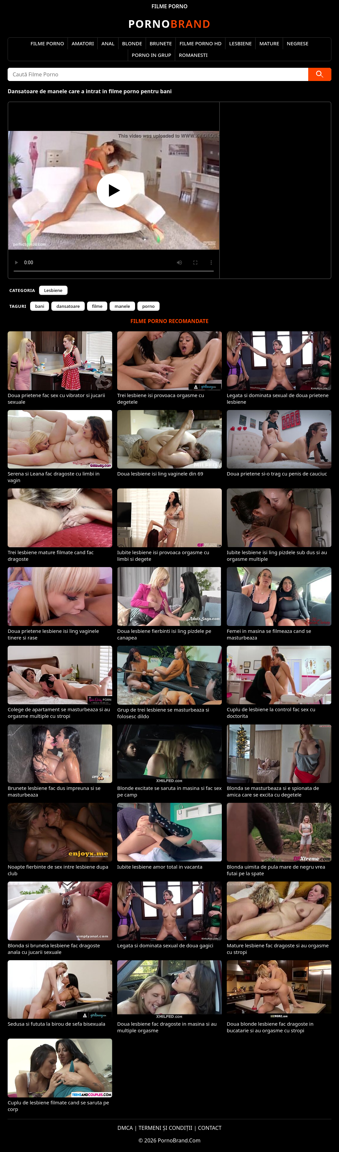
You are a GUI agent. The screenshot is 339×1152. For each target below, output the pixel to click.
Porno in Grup (151, 55)
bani (39, 306)
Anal (107, 43)
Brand (169, 24)
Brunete (161, 43)
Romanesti (193, 55)
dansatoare (67, 306)
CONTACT (209, 1127)
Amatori (83, 43)
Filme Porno (47, 43)
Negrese (297, 43)
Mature (269, 43)
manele (122, 306)
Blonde (132, 43)
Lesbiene (240, 43)
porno (148, 306)
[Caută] (319, 74)
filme (97, 306)
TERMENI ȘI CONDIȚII (165, 1127)
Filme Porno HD (200, 43)
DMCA (125, 1127)
